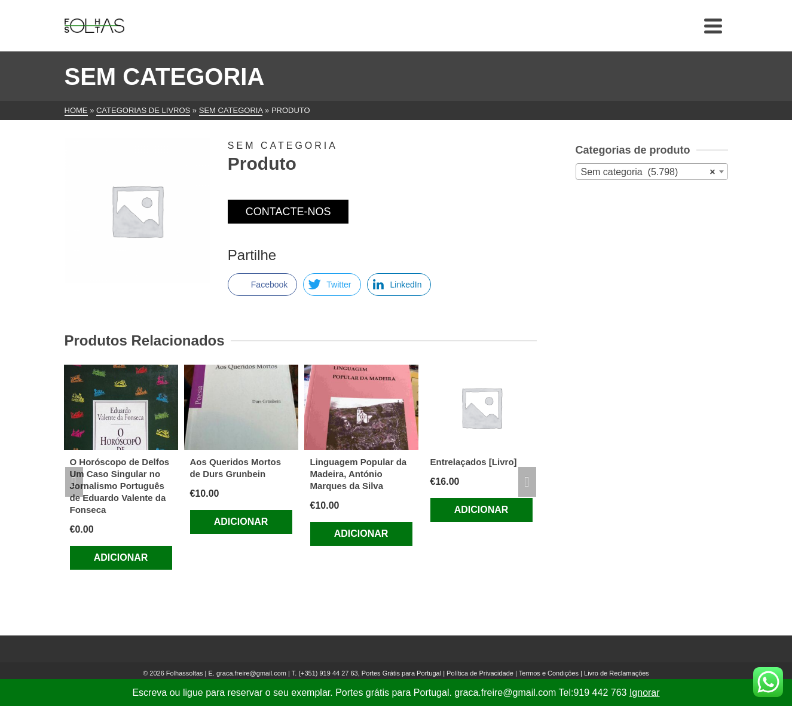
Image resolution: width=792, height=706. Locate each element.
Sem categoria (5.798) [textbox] (648, 172)
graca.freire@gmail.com (251, 673)
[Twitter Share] (331, 284)
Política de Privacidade (480, 673)
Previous (74, 482)
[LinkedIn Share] (399, 284)
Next (527, 482)
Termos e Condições (549, 673)
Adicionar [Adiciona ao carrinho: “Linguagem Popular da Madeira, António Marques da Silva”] (361, 533)
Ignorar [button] (644, 692)
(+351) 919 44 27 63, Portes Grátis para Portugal (370, 673)
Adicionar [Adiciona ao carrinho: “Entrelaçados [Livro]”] (481, 510)
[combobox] (652, 171)
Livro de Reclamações (616, 673)
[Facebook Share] (262, 284)
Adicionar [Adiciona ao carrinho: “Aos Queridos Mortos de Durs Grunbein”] (241, 521)
